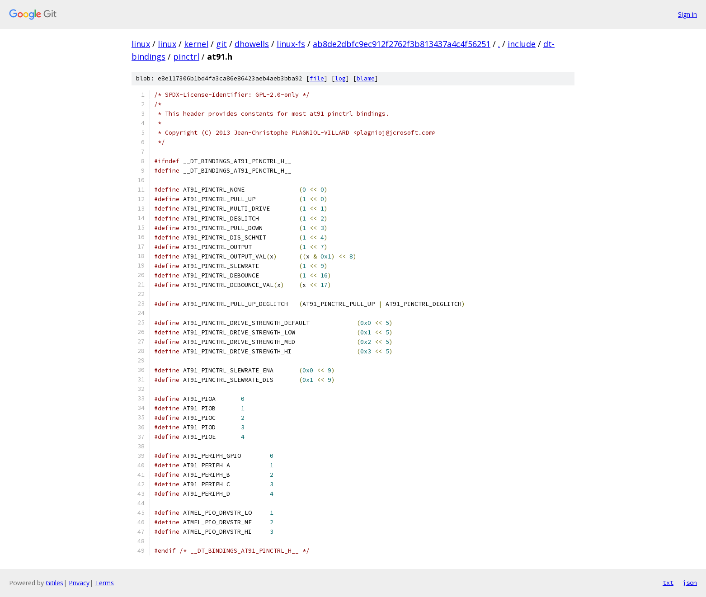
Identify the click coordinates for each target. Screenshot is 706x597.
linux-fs (291, 43)
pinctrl (186, 56)
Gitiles (54, 582)
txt (668, 582)
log (340, 78)
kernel (196, 43)
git (221, 43)
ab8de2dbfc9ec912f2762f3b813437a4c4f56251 (401, 43)
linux (141, 43)
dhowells (252, 43)
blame (366, 78)
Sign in (687, 14)
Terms (104, 582)
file (317, 78)
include (522, 43)
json (689, 582)
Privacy (79, 582)
